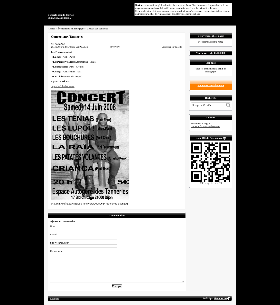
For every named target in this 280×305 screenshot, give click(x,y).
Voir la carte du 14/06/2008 (210, 52)
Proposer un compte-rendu (210, 41)
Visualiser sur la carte (172, 47)
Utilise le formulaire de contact (205, 126)
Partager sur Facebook (164, 36)
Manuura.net (220, 298)
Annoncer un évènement (211, 85)
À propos (54, 298)
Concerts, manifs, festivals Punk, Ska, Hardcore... (73, 10)
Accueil (51, 28)
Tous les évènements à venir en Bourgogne (210, 70)
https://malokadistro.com (63, 86)
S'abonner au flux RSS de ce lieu (180, 36)
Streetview (115, 46)
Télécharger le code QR (211, 183)
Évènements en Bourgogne (71, 28)
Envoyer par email (175, 36)
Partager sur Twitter (170, 36)
